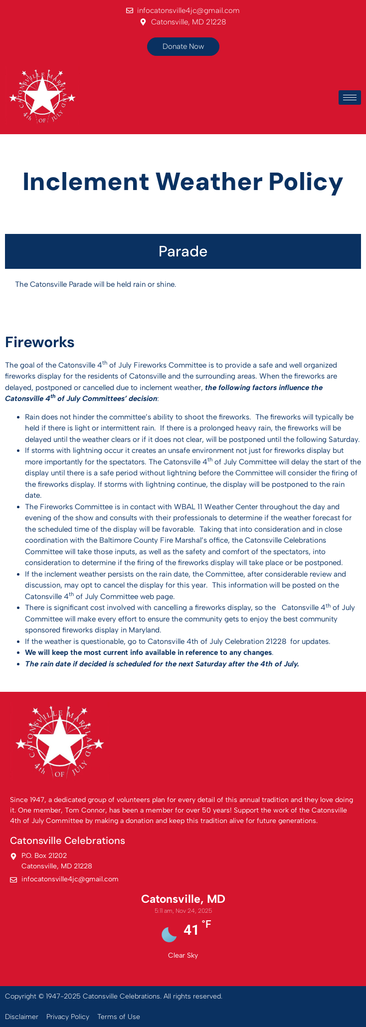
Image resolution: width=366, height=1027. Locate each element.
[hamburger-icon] (350, 97)
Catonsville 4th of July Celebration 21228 (217, 641)
